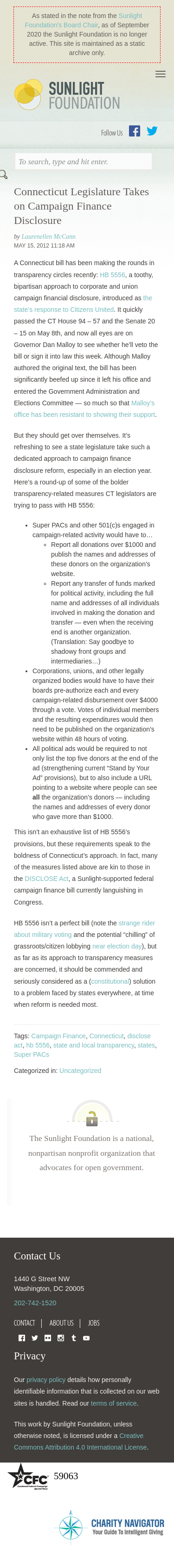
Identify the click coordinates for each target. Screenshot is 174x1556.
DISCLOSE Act (46, 878)
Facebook (134, 130)
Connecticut (107, 1036)
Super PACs (31, 1054)
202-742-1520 (35, 1303)
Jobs (94, 1323)
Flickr (48, 1337)
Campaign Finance (58, 1036)
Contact (24, 1323)
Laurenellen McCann (48, 236)
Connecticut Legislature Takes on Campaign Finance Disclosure (81, 206)
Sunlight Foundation (68, 95)
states (146, 1045)
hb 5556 (38, 1045)
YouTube (86, 1337)
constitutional (110, 981)
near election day (117, 946)
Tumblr (74, 1337)
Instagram (61, 1337)
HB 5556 (112, 275)
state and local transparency (93, 1045)
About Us (62, 1323)
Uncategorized (80, 1070)
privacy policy (45, 1379)
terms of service (114, 1403)
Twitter (152, 130)
